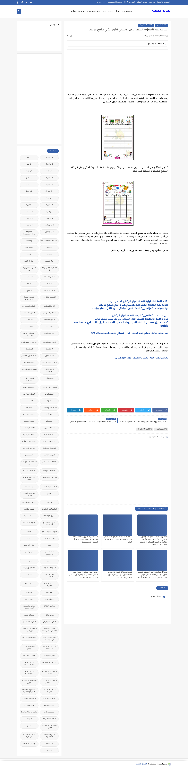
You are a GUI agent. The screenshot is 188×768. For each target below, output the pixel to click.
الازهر (29, 284)
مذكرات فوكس (49, 656)
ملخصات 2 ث (29, 705)
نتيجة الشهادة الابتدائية (29, 736)
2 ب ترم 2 (49, 178)
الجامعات (29, 320)
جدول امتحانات (29, 523)
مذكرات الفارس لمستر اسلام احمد (49, 630)
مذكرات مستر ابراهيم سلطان (29, 664)
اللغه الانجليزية (49, 442)
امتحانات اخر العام (49, 462)
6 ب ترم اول (49, 232)
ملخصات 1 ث (49, 705)
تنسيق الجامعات (49, 516)
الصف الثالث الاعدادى (49, 371)
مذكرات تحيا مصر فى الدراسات (49, 639)
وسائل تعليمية (29, 744)
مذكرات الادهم (29, 615)
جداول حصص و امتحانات (49, 524)
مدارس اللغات (49, 606)
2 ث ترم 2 (49, 185)
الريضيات (29, 349)
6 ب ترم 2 (29, 225)
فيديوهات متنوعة (49, 568)
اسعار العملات (49, 277)
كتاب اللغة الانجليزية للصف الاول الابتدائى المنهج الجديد (137, 301)
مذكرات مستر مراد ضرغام (49, 691)
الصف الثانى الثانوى (49, 388)
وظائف (49, 751)
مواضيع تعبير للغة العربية (49, 727)
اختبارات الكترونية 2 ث (49, 269)
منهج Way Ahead (49, 719)
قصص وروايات (29, 568)
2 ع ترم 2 (49, 198)
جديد (29, 532)
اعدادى (110, 12)
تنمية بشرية (29, 516)
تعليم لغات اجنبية (29, 502)
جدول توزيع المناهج (49, 532)
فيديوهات (29, 561)
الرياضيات (49, 349)
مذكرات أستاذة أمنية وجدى (29, 607)
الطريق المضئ (161, 11)
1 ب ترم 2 (29, 158)
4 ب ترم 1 (29, 212)
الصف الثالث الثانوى (29, 369)
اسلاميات (29, 277)
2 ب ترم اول (29, 178)
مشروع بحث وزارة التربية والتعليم (29, 691)
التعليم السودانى (49, 313)
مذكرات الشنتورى (29, 622)
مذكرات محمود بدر (49, 663)
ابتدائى (117, 12)
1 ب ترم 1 (49, 158)
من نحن (152, 2)
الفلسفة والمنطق (49, 408)
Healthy (29, 241)
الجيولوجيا (29, 327)
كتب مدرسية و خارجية (49, 585)
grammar (29, 248)
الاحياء (49, 284)
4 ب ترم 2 (49, 218)
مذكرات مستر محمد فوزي (29, 682)
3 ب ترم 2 (49, 205)
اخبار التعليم (49, 261)
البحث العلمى (49, 291)
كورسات (49, 593)
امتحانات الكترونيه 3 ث (29, 463)
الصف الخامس (29, 388)
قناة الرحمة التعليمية (49, 576)
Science (49, 248)
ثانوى (104, 12)
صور (49, 545)
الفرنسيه (29, 401)
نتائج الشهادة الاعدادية (49, 736)
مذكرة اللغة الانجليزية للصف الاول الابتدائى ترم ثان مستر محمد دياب (131, 319)
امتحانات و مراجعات (49, 487)
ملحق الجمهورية (29, 699)
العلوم (49, 401)
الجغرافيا (49, 327)
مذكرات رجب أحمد (29, 638)
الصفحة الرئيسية (163, 2)
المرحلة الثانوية (49, 455)
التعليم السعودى (29, 306)
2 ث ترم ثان (49, 191)
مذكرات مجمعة (29, 656)
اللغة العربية (49, 435)
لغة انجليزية (49, 599)
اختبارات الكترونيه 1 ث (29, 269)
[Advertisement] (117, 71)
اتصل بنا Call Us (129, 2)
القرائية (49, 415)
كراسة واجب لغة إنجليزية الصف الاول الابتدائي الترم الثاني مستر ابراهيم (130, 308)
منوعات (29, 719)
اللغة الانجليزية (146, 25)
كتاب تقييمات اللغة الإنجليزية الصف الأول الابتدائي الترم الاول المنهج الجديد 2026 (119, 575)
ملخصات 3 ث (49, 712)
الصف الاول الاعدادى (29, 356)
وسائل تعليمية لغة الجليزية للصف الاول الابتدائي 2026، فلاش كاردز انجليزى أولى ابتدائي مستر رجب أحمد (152, 575)
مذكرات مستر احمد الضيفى (49, 673)
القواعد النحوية (29, 415)
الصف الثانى (49, 378)
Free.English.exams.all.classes (48, 241)
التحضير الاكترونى (49, 297)
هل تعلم (49, 744)
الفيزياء (29, 408)
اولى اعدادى (29, 487)
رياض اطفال (127, 12)
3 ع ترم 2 (29, 205)
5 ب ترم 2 (29, 218)
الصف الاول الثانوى (49, 363)
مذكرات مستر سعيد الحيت (29, 673)
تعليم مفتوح (29, 509)
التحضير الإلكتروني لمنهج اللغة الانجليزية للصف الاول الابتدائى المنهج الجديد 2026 (85, 539)
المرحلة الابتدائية (49, 448)
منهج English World (29, 712)
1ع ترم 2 (29, 171)
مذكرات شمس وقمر (29, 648)
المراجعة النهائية (78, 12)
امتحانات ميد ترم (29, 471)
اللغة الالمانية (29, 421)
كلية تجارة (29, 584)
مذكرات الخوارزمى (49, 622)
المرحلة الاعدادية (29, 448)
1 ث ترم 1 (49, 164)
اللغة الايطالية (29, 428)
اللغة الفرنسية (29, 435)
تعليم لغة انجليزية (49, 509)
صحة (29, 539)
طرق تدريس (29, 545)
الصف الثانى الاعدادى (29, 380)
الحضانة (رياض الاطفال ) (29, 335)
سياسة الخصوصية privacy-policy (109, 2)
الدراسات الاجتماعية (29, 342)
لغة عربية (29, 599)
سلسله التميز (49, 539)
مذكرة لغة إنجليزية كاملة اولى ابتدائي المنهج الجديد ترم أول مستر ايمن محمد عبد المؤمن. (84, 575)
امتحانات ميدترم (93, 12)
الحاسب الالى (49, 333)
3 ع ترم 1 (49, 212)
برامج (49, 493)
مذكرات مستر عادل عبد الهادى (49, 682)
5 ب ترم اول (49, 225)
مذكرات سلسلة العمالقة (49, 648)
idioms (49, 254)
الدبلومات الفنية (49, 342)
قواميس (29, 575)
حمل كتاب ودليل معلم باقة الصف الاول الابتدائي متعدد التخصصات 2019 (129, 333)
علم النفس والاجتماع (49, 553)
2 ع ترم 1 (29, 191)
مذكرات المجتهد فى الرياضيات (29, 630)
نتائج (29, 726)
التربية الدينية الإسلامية (29, 298)
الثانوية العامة (29, 313)
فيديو (49, 561)
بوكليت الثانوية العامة (29, 495)
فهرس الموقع (142, 2)
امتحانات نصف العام (29, 479)
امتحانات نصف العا (49, 478)
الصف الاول (161, 25)
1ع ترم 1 (49, 171)
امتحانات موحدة (49, 471)
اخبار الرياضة (29, 261)
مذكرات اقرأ (49, 615)
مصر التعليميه (49, 699)
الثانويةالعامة (49, 320)
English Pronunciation (29, 233)
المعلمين (29, 455)
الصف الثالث (29, 363)
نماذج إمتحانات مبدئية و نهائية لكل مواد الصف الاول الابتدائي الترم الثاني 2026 (118, 539)
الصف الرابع (49, 394)
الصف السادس (29, 394)
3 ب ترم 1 (29, 198)
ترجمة (49, 502)
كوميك (29, 593)
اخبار (29, 254)
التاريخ (29, 291)
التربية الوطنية (49, 306)
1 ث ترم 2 (29, 164)
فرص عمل (29, 552)
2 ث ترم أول (29, 185)
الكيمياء (49, 421)
